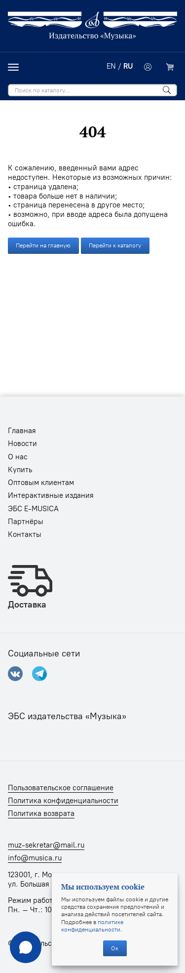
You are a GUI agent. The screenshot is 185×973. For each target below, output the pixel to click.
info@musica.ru (35, 857)
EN (111, 66)
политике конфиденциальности (92, 925)
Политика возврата (41, 813)
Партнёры (25, 521)
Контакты (24, 534)
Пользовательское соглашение (60, 787)
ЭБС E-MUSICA (33, 508)
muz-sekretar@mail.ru (46, 845)
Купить (20, 469)
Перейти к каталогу (115, 245)
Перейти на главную (43, 245)
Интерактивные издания (51, 495)
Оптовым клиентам (41, 482)
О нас (18, 456)
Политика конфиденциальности (63, 800)
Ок (114, 948)
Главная (22, 430)
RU (128, 66)
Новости (22, 443)
